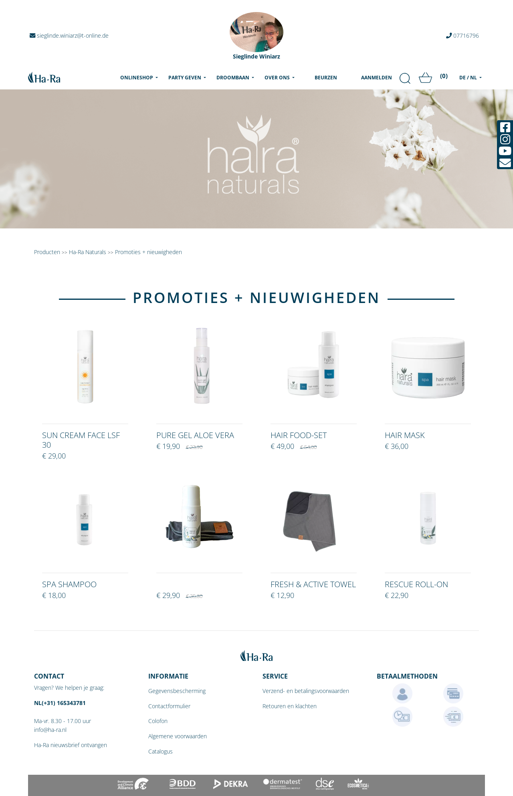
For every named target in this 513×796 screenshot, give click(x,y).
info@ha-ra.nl (50, 729)
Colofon (158, 721)
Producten (47, 252)
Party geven (185, 77)
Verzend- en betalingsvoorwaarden (306, 691)
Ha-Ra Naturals (88, 252)
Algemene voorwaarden (177, 736)
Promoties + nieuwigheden (148, 252)
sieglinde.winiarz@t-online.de (69, 35)
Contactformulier (169, 706)
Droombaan (233, 77)
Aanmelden (376, 77)
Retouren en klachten (290, 706)
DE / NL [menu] (468, 77)
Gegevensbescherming (177, 691)
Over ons (278, 77)
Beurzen (326, 77)
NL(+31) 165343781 (60, 703)
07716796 (462, 35)
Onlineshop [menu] (140, 77)
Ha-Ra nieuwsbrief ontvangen (70, 745)
